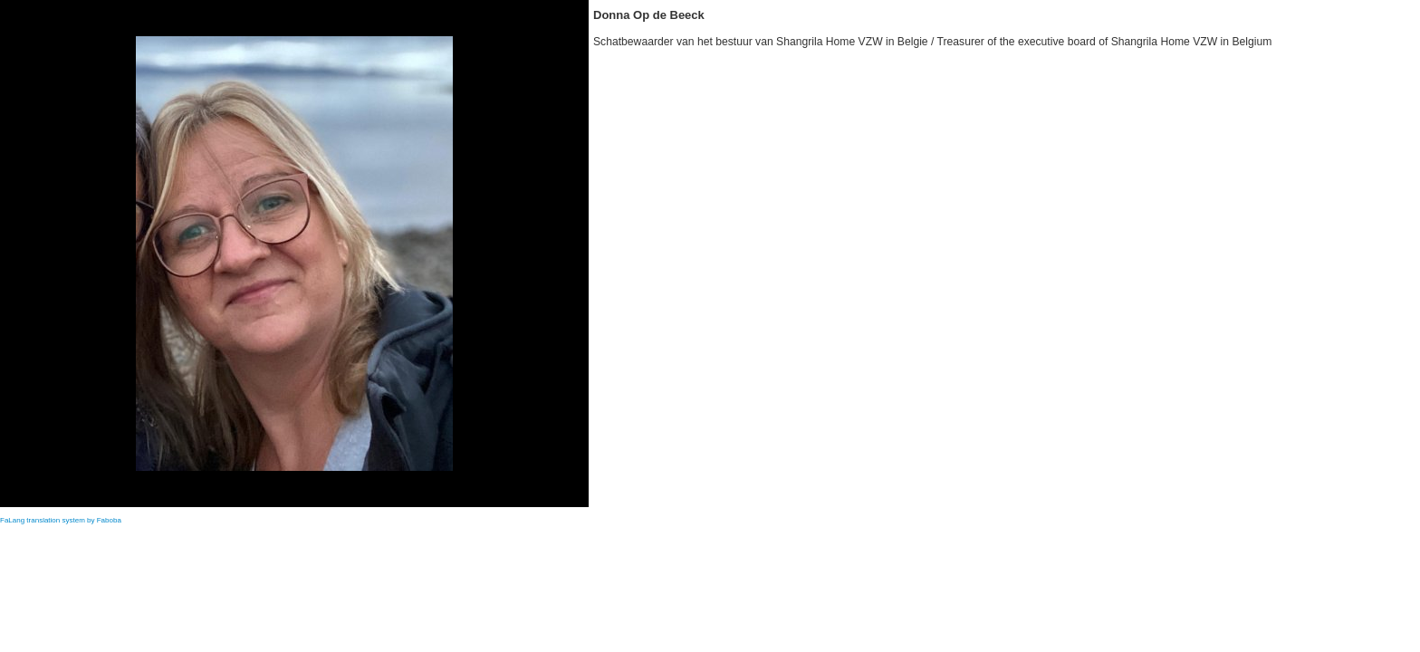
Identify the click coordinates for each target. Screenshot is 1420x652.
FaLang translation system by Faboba (60, 520)
